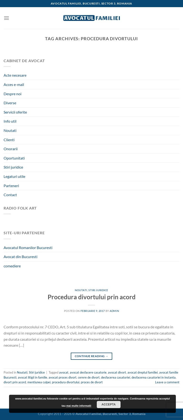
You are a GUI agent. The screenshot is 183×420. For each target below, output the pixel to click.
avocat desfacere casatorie (88, 372)
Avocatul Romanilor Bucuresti (28, 247)
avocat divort (117, 372)
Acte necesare (15, 75)
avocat (63, 372)
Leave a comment (167, 382)
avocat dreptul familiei (142, 372)
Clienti (9, 139)
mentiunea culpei (39, 382)
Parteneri (11, 185)
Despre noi (12, 93)
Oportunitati (14, 158)
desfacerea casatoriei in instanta (154, 377)
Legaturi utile (14, 176)
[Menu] (6, 18)
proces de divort (92, 382)
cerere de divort (89, 377)
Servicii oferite (15, 112)
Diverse (10, 102)
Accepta (109, 404)
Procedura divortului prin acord (92, 296)
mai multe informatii (78, 405)
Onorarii (11, 148)
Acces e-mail (14, 84)
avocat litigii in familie (32, 377)
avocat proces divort (62, 377)
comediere (12, 266)
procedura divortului (65, 382)
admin (114, 310)
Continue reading (91, 356)
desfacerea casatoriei (115, 377)
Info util (10, 121)
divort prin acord (15, 382)
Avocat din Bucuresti (20, 256)
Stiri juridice (13, 167)
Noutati (10, 130)
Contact (10, 194)
